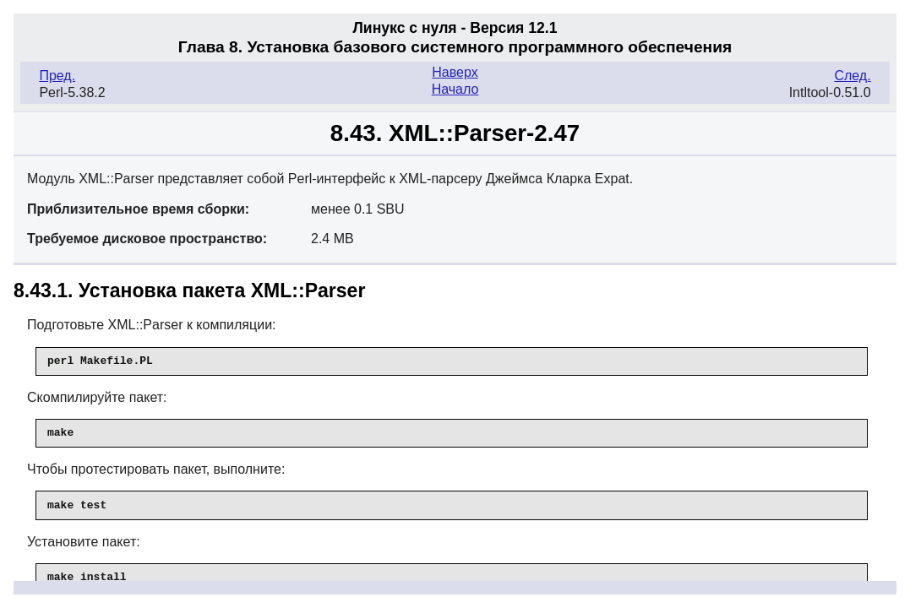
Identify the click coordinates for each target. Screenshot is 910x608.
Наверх (454, 72)
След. (852, 75)
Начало (455, 89)
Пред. (57, 75)
